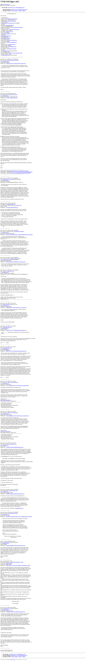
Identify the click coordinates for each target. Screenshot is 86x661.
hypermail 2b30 (12, 659)
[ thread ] (16, 10)
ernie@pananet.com (6, 50)
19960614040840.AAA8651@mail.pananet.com (15, 545)
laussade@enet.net (11, 44)
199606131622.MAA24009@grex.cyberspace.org (15, 261)
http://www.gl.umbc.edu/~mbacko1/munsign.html (22, 171)
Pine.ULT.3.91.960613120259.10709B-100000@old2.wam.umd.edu (19, 234)
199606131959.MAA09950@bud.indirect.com (15, 493)
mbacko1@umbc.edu (12, 20)
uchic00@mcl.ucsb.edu (11, 48)
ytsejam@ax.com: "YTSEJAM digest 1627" (16, 7)
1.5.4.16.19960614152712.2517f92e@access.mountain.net (17, 385)
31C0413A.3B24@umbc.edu (11, 97)
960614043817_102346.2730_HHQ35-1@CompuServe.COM (18, 565)
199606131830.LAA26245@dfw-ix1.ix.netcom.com (16, 307)
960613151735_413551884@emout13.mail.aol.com (16, 330)
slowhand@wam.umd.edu (18, 27)
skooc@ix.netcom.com (6, 33)
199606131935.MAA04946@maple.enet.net (14, 447)
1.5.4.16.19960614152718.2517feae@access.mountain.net (17, 415)
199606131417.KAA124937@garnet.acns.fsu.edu (15, 63)
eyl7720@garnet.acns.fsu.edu (11, 18)
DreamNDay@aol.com (6, 35)
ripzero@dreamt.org (10, 25)
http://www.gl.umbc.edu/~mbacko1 (22, 170)
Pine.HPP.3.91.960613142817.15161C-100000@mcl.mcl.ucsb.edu (19, 516)
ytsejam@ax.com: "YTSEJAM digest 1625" (19, 9)
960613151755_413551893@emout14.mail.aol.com (16, 351)
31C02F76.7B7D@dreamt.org (12, 207)
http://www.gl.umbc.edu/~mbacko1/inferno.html (21, 173)
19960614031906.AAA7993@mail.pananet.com (15, 611)
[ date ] (12, 10)
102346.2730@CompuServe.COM (15, 52)
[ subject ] (20, 10)
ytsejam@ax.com (5, 61)
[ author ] (24, 10)
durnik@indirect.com (12, 46)
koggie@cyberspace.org (14, 29)
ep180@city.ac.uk (9, 31)
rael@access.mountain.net (12, 40)
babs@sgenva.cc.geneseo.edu (7, 23)
